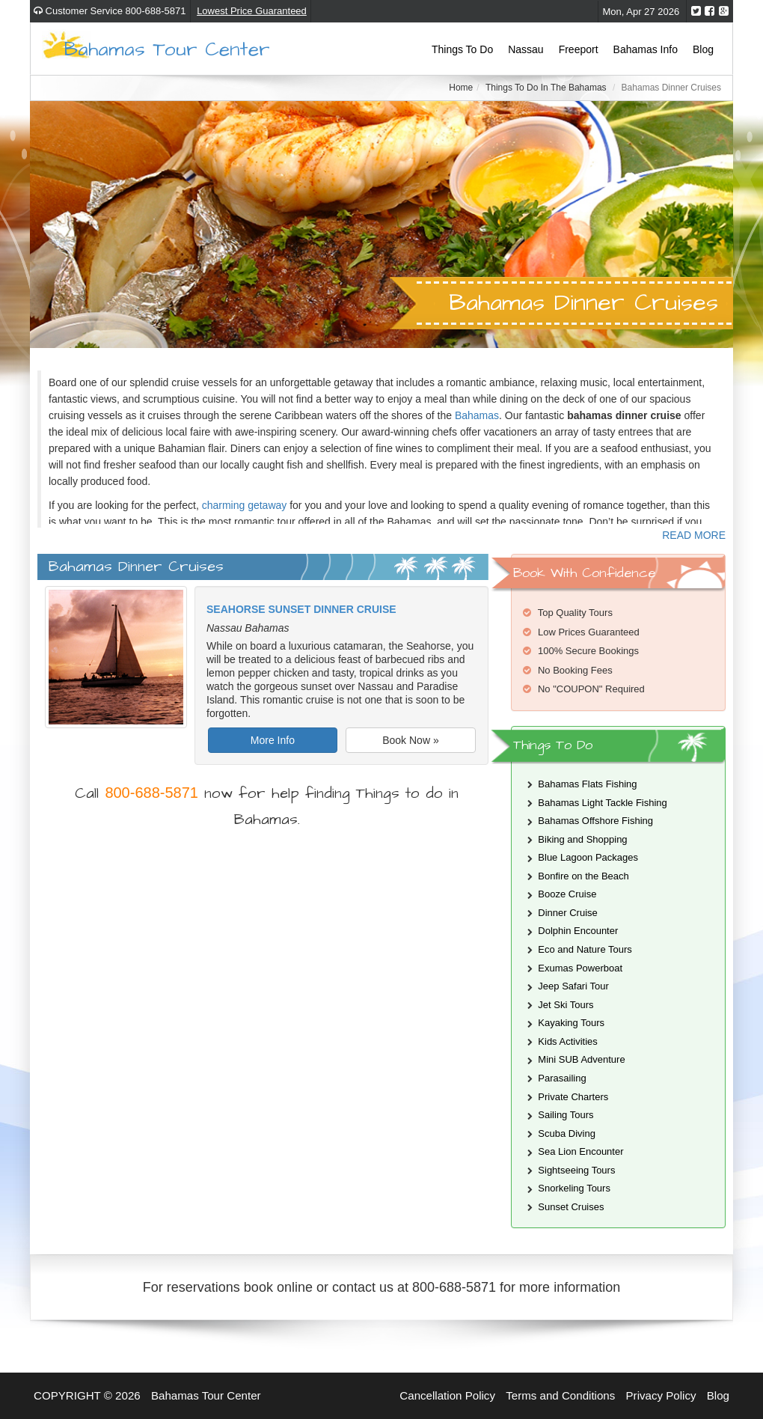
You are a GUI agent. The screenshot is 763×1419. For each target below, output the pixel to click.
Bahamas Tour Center (167, 48)
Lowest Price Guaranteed (252, 10)
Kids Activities (567, 1041)
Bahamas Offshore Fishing (595, 820)
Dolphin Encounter (578, 930)
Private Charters (573, 1096)
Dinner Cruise (567, 912)
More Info (273, 740)
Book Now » (410, 740)
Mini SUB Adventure (581, 1059)
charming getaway (244, 505)
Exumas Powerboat (580, 968)
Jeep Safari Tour (573, 986)
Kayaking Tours (571, 1022)
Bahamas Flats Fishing (587, 784)
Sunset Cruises (571, 1206)
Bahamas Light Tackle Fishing (602, 802)
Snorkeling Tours (574, 1188)
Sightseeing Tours (576, 1170)
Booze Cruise (567, 894)
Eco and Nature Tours (585, 949)
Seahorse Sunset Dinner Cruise (301, 609)
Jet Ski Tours (565, 1004)
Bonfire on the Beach (583, 876)
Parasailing (562, 1078)
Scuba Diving (566, 1133)
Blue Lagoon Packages (588, 857)
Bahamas (477, 415)
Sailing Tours (565, 1114)
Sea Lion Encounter (580, 1151)
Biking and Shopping (582, 839)
